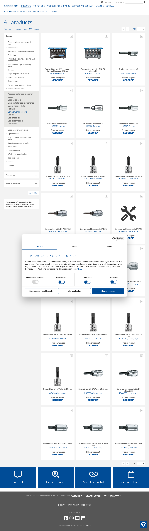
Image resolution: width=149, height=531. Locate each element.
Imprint (62, 505)
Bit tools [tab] (11, 70)
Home (6, 11)
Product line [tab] (10, 175)
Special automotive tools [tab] (18, 130)
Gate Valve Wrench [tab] (16, 78)
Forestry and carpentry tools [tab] (19, 85)
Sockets (11, 115)
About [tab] (109, 246)
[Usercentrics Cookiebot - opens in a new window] (114, 238)
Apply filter (33, 193)
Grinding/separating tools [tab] (18, 143)
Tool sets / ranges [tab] (15, 158)
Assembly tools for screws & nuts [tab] (19, 43)
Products (26, 6)
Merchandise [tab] (13, 48)
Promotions (39, 6)
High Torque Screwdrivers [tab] (18, 74)
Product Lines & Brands (58, 6)
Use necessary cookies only (41, 291)
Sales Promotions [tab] (13, 184)
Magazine (99, 6)
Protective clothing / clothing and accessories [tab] (21, 60)
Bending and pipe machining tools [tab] (19, 65)
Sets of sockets (14, 118)
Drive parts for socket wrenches (21, 103)
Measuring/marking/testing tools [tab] (21, 51)
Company (110, 6)
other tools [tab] (12, 147)
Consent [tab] (39, 246)
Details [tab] (74, 246)
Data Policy (73, 505)
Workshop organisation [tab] (17, 154)
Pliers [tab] (10, 162)
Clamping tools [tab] (14, 150)
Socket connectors (15, 121)
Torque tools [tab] (13, 81)
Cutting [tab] (11, 165)
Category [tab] (10, 36)
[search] (134, 2)
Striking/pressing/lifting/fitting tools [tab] (19, 138)
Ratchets (11, 109)
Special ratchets (14, 100)
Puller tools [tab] (12, 55)
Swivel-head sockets (16, 106)
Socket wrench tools (28, 11)
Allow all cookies (108, 291)
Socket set (12, 124)
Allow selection (74, 291)
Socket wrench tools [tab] (16, 89)
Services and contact (82, 6)
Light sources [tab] (13, 134)
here (80, 269)
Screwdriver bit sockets (17, 112)
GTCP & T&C (86, 505)
